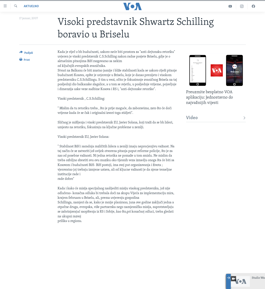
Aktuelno (31, 6)
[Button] (26, 53)
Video (216, 117)
